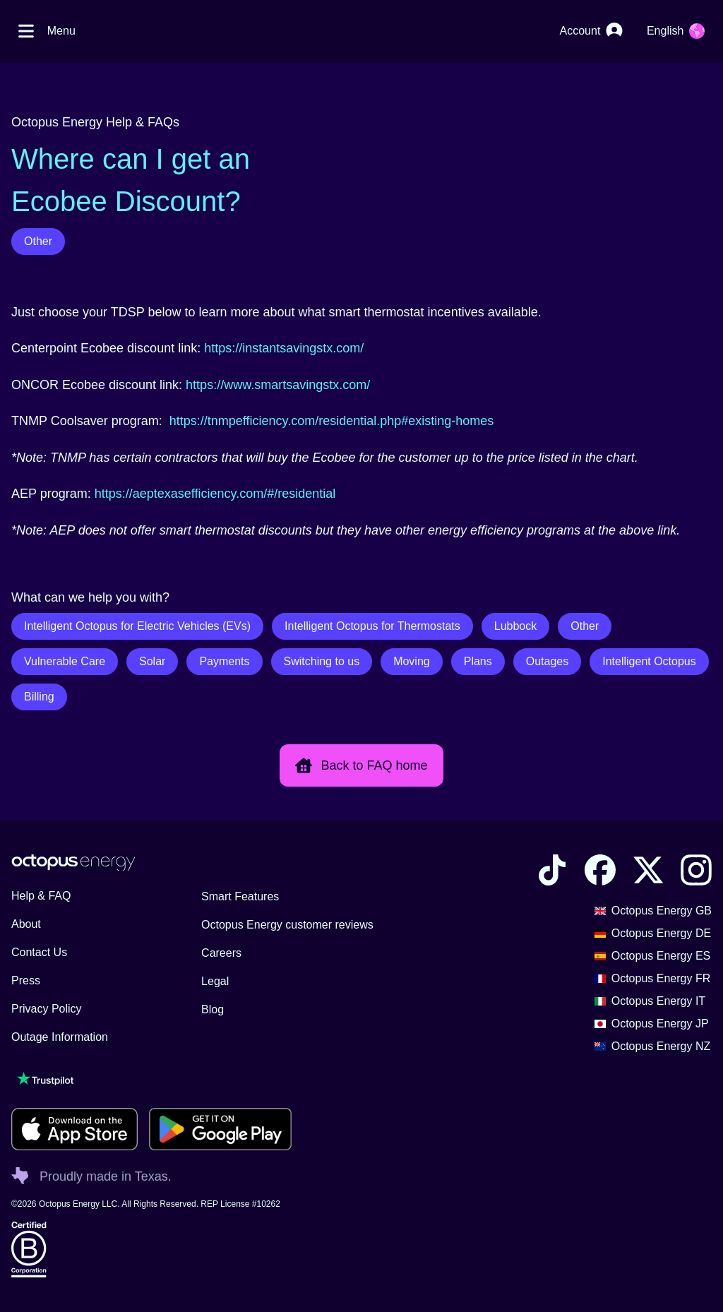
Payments (224, 661)
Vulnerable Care (64, 661)
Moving (411, 661)
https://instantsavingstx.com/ (284, 348)
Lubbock (515, 626)
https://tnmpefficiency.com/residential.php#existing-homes (331, 421)
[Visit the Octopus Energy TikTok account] (552, 869)
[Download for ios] (74, 1129)
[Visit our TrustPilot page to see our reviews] (151, 1078)
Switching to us (322, 661)
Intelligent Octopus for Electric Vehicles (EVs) (137, 626)
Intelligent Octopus (649, 661)
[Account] (591, 31)
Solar (152, 661)
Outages (547, 661)
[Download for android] (220, 1129)
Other (38, 241)
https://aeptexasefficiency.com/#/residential (215, 494)
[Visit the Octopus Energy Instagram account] (696, 869)
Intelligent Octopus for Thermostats (372, 626)
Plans (478, 661)
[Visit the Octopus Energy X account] (648, 869)
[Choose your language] (676, 31)
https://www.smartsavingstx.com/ (278, 385)
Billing (39, 697)
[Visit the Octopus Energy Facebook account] (600, 869)
